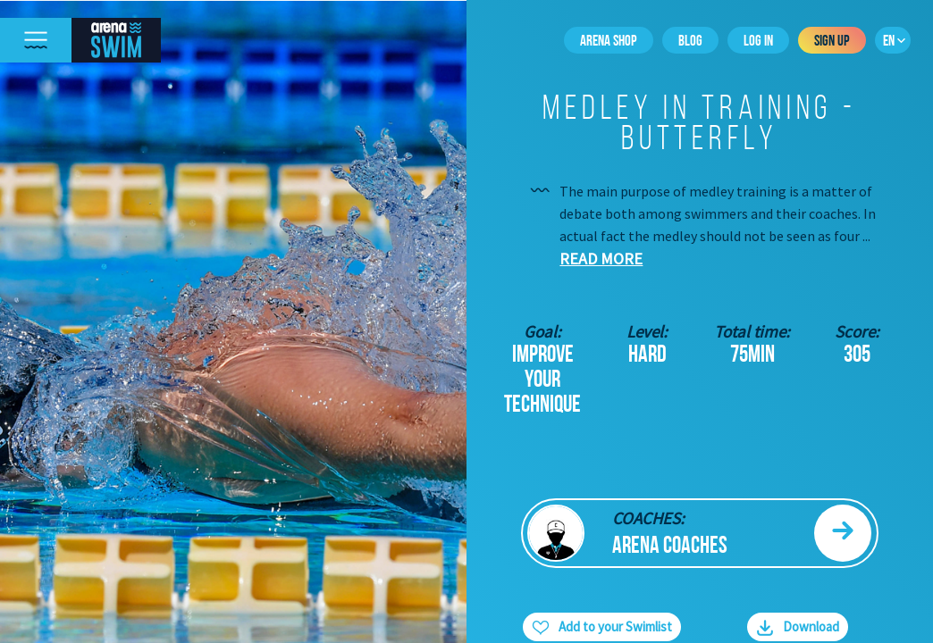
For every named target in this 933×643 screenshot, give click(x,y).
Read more (601, 258)
